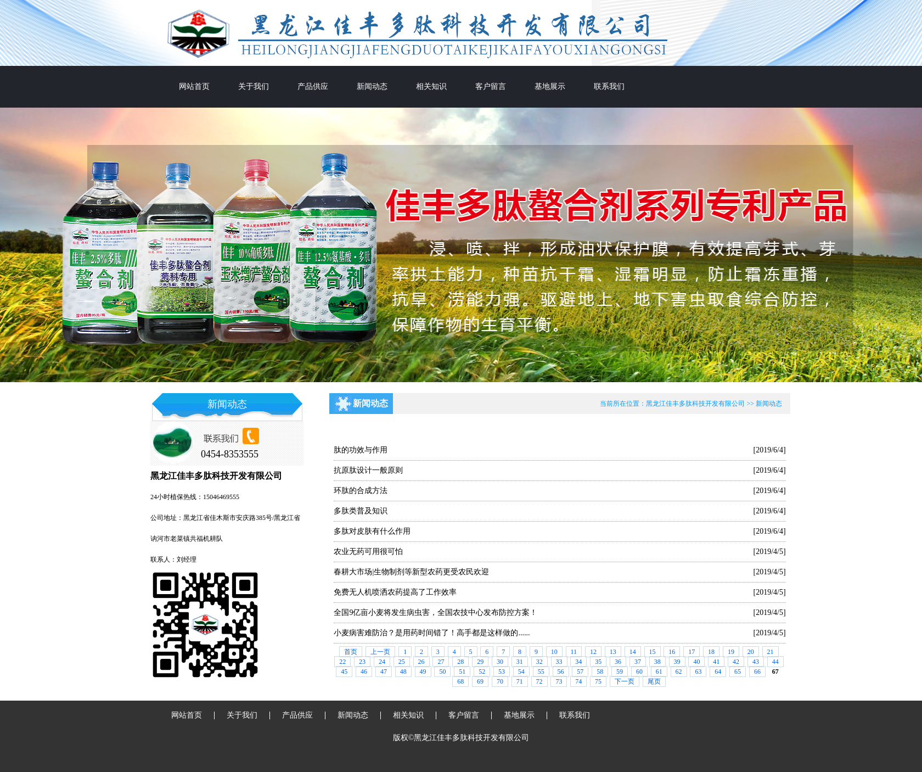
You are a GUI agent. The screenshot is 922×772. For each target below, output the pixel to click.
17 (691, 652)
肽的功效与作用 (360, 450)
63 (698, 671)
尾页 (654, 681)
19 (731, 652)
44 (775, 661)
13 (613, 652)
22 (342, 661)
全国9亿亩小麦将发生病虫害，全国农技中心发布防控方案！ (435, 612)
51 (462, 671)
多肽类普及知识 (360, 511)
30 (500, 661)
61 (659, 671)
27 (440, 661)
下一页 (624, 681)
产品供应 (312, 86)
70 (500, 681)
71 (519, 681)
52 (482, 671)
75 (598, 681)
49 (423, 671)
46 (364, 671)
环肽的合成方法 (360, 490)
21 (770, 652)
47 (383, 671)
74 (578, 681)
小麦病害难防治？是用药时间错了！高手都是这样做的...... (432, 633)
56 (561, 671)
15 (652, 652)
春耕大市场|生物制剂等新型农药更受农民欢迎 (411, 572)
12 (593, 652)
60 (639, 671)
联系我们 (609, 86)
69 (480, 681)
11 (574, 652)
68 (460, 681)
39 (677, 661)
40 (696, 661)
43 (755, 661)
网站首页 (194, 86)
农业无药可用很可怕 (368, 551)
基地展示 (550, 86)
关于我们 (253, 86)
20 (750, 652)
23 (362, 661)
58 (600, 671)
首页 (350, 652)
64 (718, 671)
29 (480, 661)
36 (618, 661)
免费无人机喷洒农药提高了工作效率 (395, 592)
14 (632, 652)
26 (421, 661)
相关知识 (431, 86)
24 (382, 661)
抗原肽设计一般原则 (368, 470)
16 (671, 652)
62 (679, 671)
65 (737, 671)
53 (501, 671)
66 (757, 671)
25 (401, 661)
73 (558, 681)
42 (736, 661)
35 (598, 661)
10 (554, 652)
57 (580, 671)
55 (541, 671)
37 (637, 661)
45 (344, 671)
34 (578, 661)
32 (539, 661)
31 (519, 661)
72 (539, 681)
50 (442, 671)
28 (460, 661)
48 (403, 671)
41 (716, 661)
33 (559, 661)
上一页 (380, 652)
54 (521, 671)
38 (657, 661)
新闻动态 (372, 86)
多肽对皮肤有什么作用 (372, 531)
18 (711, 652)
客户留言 (490, 86)
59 (619, 671)
